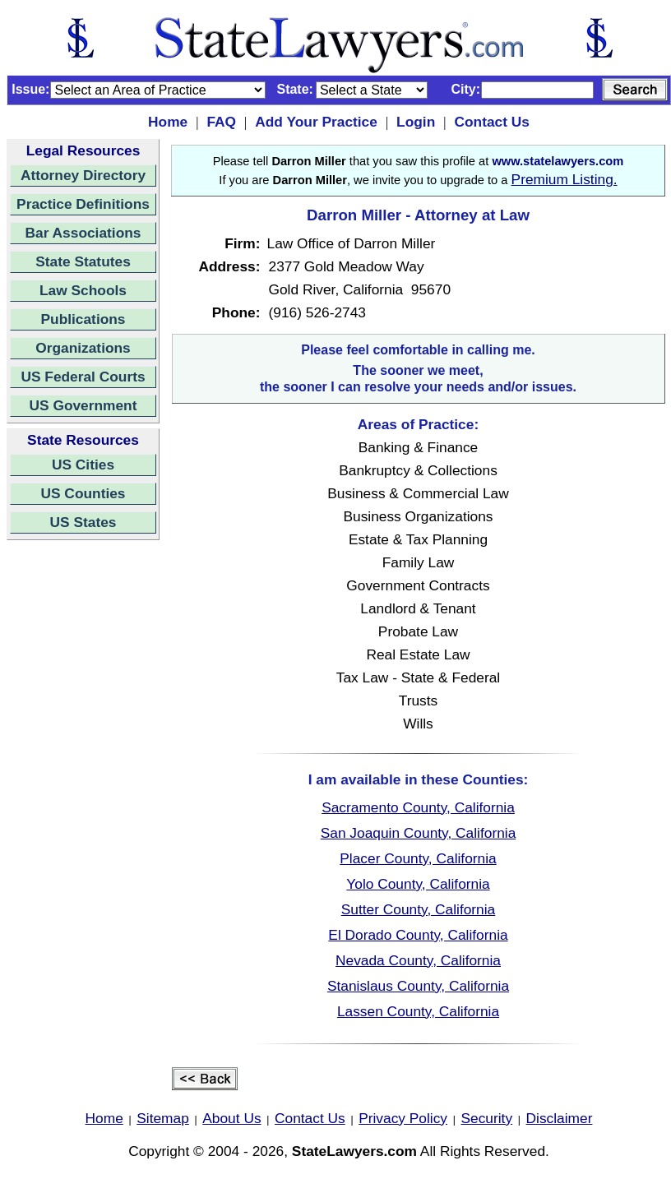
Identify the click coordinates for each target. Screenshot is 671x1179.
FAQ (221, 121)
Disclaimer (559, 1118)
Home (167, 121)
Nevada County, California (418, 960)
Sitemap (163, 1118)
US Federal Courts (83, 376)
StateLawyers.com (354, 1151)
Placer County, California (418, 858)
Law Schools (83, 290)
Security (487, 1118)
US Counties (82, 493)
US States (83, 522)
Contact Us (491, 121)
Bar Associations (83, 232)
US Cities (83, 464)
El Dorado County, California (417, 935)
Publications (82, 319)
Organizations (83, 348)
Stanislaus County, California (418, 986)
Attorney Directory (83, 175)
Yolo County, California (417, 884)
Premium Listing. (564, 179)
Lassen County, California (418, 1011)
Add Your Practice (316, 121)
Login (415, 121)
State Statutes (83, 261)
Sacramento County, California (418, 807)
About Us (231, 1118)
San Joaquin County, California (418, 833)
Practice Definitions (83, 204)
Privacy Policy (403, 1118)
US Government (83, 405)
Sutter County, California (418, 909)
